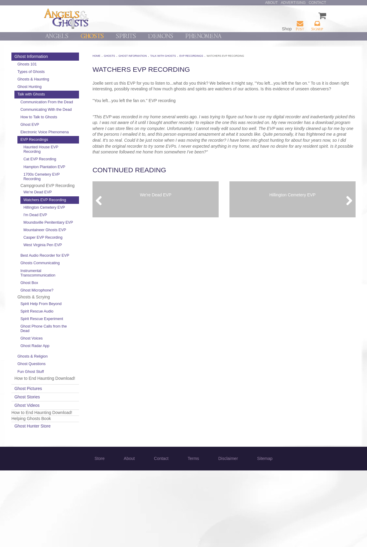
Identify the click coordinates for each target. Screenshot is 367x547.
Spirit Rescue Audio (72, 372)
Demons (160, 36)
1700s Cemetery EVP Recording (77, 194)
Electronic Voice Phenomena (69, 143)
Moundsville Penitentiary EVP (73, 257)
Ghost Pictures (63, 459)
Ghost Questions (67, 429)
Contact (317, 3)
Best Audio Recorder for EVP (76, 309)
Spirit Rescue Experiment (67, 381)
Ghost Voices (67, 403)
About (271, 3)
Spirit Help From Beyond (69, 361)
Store (100, 535)
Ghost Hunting (65, 87)
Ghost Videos (62, 475)
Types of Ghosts (66, 72)
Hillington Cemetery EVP (75, 238)
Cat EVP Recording (75, 173)
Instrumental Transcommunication (73, 328)
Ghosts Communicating (75, 319)
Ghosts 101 (62, 64)
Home (117, 55)
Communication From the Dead (74, 104)
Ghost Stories (62, 467)
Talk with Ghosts (66, 94)
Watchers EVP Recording (71, 226)
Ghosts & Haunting (69, 79)
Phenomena (203, 36)
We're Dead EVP (73, 216)
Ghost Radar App (70, 411)
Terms (193, 535)
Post (300, 25)
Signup (317, 25)
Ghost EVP (65, 133)
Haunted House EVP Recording (76, 163)
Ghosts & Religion (68, 421)
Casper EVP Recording (69, 282)
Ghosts (92, 36)
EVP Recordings (69, 153)
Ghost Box (65, 339)
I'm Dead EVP (71, 248)
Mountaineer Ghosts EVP (76, 269)
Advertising (293, 3)
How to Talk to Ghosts (74, 126)
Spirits (126, 36)
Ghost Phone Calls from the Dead (76, 393)
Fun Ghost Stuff (66, 436)
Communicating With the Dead (73, 116)
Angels (56, 36)
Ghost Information (66, 56)
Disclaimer (228, 535)
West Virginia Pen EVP (74, 294)
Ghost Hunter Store (68, 502)
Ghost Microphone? (72, 346)
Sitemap (264, 535)
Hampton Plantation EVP (75, 182)
